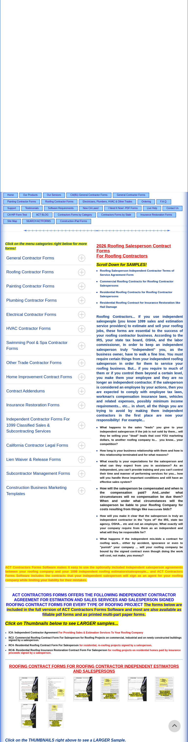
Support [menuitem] (11, 45)
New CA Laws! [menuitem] (91, 45)
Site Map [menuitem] (12, 58)
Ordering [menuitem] (146, 38)
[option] (94, 541)
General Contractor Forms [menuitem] (131, 32)
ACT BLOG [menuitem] (42, 52)
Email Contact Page (20, 641)
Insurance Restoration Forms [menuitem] (156, 52)
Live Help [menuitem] (152, 45)
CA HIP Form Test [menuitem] (17, 52)
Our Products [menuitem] (30, 32)
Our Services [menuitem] (54, 32)
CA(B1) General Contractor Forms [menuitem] (88, 32)
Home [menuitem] (10, 32)
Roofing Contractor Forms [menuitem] (59, 38)
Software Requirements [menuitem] (61, 45)
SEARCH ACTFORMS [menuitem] (38, 58)
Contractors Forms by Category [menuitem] (75, 52)
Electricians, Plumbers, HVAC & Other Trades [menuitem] (107, 38)
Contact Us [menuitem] (172, 45)
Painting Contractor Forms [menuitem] (21, 38)
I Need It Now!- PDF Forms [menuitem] (123, 45)
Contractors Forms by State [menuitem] (116, 52)
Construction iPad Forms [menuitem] (73, 58)
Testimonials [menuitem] (32, 45)
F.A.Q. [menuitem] (163, 38)
